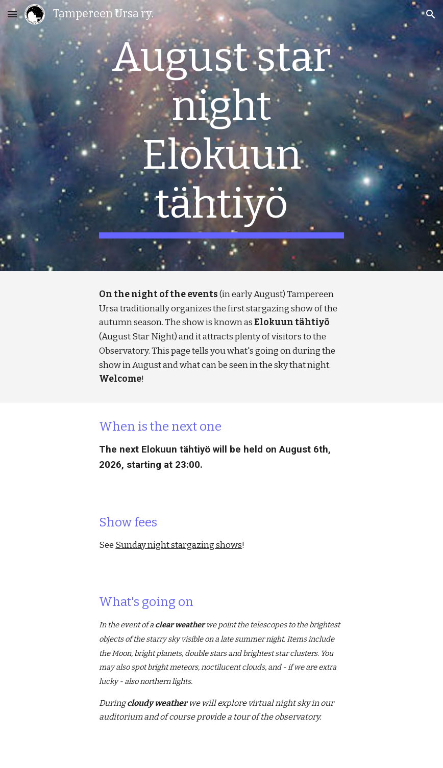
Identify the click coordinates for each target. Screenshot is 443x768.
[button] (12, 14)
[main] (221, 136)
